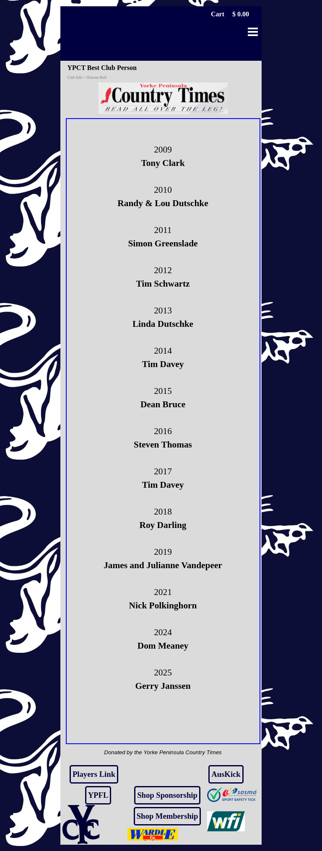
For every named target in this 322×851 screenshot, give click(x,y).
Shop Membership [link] (167, 816)
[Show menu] (253, 32)
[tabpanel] (163, 431)
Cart (217, 14)
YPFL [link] (98, 795)
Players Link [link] (94, 774)
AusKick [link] (225, 774)
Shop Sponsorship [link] (167, 795)
